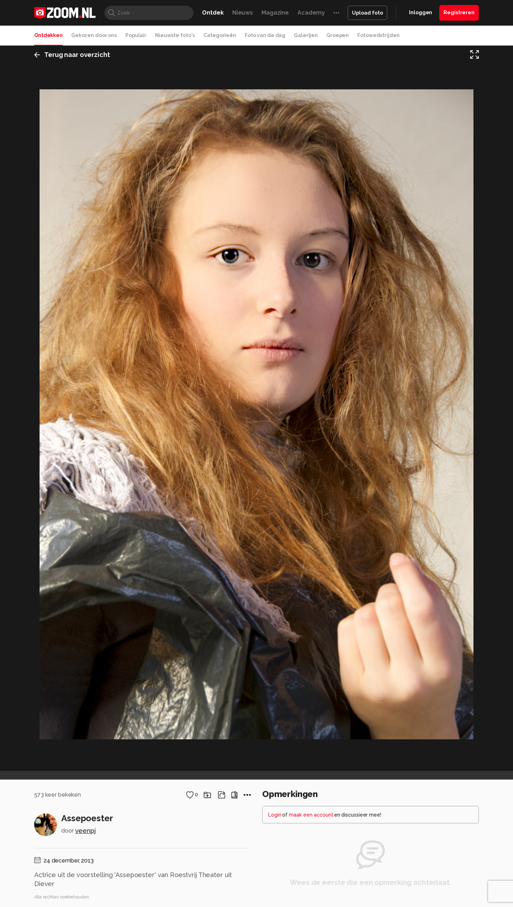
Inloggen (420, 12)
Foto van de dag (265, 35)
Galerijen (306, 35)
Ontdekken (48, 35)
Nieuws (242, 12)
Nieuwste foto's (175, 35)
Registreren (459, 12)
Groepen (337, 35)
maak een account (311, 815)
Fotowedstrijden (378, 35)
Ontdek (212, 12)
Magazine (275, 12)
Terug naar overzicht (72, 54)
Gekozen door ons (94, 35)
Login (274, 815)
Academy (311, 12)
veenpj (85, 830)
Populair (135, 35)
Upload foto (367, 13)
